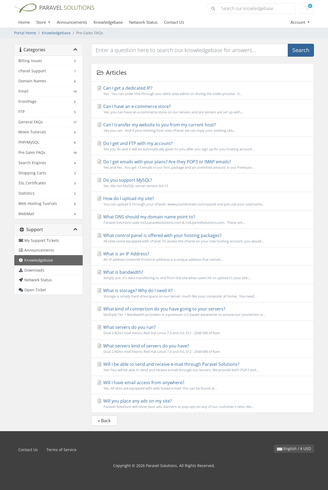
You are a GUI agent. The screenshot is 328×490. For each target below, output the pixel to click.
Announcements (72, 22)
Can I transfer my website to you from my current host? (202, 127)
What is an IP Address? (202, 256)
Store (41, 22)
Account (298, 22)
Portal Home (25, 32)
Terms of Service (61, 449)
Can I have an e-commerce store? (202, 109)
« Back (104, 421)
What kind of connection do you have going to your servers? (202, 311)
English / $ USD (294, 448)
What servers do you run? (202, 330)
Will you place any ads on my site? (202, 403)
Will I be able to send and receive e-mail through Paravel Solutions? (202, 367)
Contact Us (174, 22)
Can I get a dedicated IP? (202, 90)
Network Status (143, 22)
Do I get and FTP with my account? (202, 146)
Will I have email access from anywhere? (202, 385)
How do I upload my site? (202, 201)
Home (24, 22)
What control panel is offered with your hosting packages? (202, 238)
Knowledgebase (108, 22)
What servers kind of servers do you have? (202, 348)
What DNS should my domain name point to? (202, 219)
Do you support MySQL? (202, 182)
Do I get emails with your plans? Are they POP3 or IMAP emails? (202, 164)
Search (300, 50)
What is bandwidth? (202, 275)
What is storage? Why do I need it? (202, 293)
